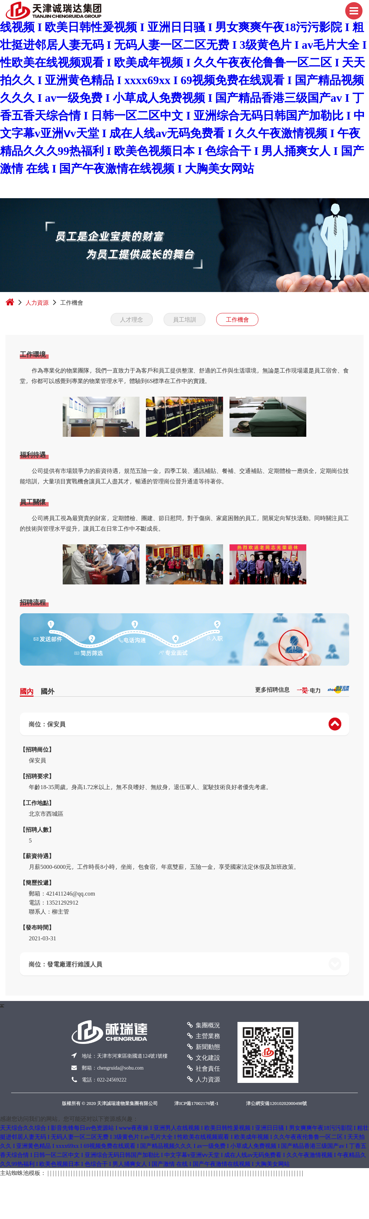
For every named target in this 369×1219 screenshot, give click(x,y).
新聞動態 (203, 1046)
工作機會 (237, 319)
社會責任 (203, 1068)
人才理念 (131, 319)
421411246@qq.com (70, 893)
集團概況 (203, 1024)
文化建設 (203, 1057)
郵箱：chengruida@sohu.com (112, 1068)
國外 (47, 691)
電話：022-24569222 (104, 1079)
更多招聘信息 (272, 689)
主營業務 (203, 1035)
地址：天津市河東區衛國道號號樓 (125, 1056)
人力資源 (37, 302)
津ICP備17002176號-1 (196, 1103)
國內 (27, 691)
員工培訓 (184, 319)
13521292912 (62, 902)
